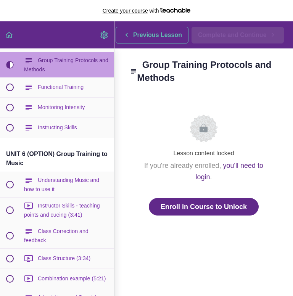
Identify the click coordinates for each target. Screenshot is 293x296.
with (147, 10)
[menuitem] (104, 34)
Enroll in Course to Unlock (204, 207)
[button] (9, 34)
